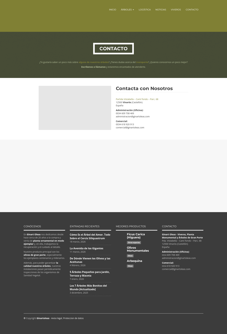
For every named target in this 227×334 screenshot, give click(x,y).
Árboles (127, 9)
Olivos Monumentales (138, 249)
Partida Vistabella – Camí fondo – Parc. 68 (137, 99)
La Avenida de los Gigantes (86, 248)
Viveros (176, 9)
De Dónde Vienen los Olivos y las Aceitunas (90, 260)
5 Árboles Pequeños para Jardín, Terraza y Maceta (90, 273)
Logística (145, 9)
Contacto (192, 9)
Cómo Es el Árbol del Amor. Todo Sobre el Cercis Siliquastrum (90, 236)
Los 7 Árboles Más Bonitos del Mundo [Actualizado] (88, 287)
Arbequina (134, 261)
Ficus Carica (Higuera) (136, 236)
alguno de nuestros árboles (94, 62)
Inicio (112, 9)
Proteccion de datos (73, 318)
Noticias (160, 9)
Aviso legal (56, 318)
